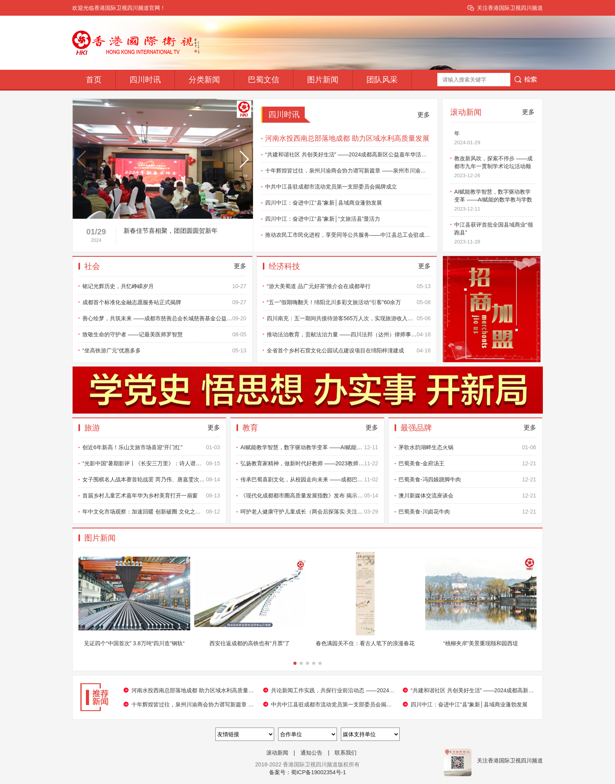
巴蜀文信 (263, 79)
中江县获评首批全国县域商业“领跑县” (494, 235)
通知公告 (311, 753)
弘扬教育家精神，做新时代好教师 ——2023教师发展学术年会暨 (309, 463)
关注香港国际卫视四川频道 (510, 8)
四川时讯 (145, 79)
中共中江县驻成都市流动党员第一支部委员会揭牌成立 (331, 186)
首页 (94, 79)
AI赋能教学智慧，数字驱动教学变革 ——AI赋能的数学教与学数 (494, 202)
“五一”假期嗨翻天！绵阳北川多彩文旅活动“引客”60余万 (349, 302)
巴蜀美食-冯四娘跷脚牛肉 (467, 479)
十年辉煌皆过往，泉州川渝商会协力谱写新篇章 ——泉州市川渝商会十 (347, 170)
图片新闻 (322, 79)
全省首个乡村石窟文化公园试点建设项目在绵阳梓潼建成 (349, 350)
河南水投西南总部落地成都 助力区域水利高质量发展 (347, 138)
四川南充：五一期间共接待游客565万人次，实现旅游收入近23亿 (349, 318)
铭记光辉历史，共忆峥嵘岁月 (164, 286)
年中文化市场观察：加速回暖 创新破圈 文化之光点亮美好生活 (151, 511)
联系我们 (346, 753)
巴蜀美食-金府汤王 (467, 463)
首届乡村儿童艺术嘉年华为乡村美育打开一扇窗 (151, 495)
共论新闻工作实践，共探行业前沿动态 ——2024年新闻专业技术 (333, 690)
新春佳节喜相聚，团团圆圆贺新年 (494, 136)
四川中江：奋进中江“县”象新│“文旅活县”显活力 (322, 219)
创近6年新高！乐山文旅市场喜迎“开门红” (151, 447)
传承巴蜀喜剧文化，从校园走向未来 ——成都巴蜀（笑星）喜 (309, 479)
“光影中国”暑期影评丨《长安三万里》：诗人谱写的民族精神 (151, 463)
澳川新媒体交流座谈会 (467, 495)
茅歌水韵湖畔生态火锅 (467, 447)
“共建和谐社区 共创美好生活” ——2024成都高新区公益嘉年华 (473, 690)
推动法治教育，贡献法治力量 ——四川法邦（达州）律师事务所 (349, 334)
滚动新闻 (277, 753)
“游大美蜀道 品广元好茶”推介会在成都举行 (349, 286)
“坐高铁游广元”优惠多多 (164, 350)
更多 (423, 114)
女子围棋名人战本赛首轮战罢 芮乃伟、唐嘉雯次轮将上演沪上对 (151, 479)
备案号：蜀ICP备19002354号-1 (307, 772)
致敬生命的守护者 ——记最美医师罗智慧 (164, 334)
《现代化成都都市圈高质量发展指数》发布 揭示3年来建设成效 (309, 495)
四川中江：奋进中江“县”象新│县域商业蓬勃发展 (323, 203)
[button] (212, 211)
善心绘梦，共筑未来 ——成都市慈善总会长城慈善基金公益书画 (164, 318)
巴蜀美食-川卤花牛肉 (467, 511)
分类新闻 (204, 79)
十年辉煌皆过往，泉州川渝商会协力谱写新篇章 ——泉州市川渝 (193, 704)
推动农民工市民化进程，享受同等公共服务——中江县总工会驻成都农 (347, 235)
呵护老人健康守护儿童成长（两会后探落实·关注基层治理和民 (309, 511)
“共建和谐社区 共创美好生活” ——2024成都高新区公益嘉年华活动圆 (347, 154)
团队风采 (382, 79)
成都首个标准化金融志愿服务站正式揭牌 (164, 302)
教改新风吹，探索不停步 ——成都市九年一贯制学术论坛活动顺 (494, 169)
